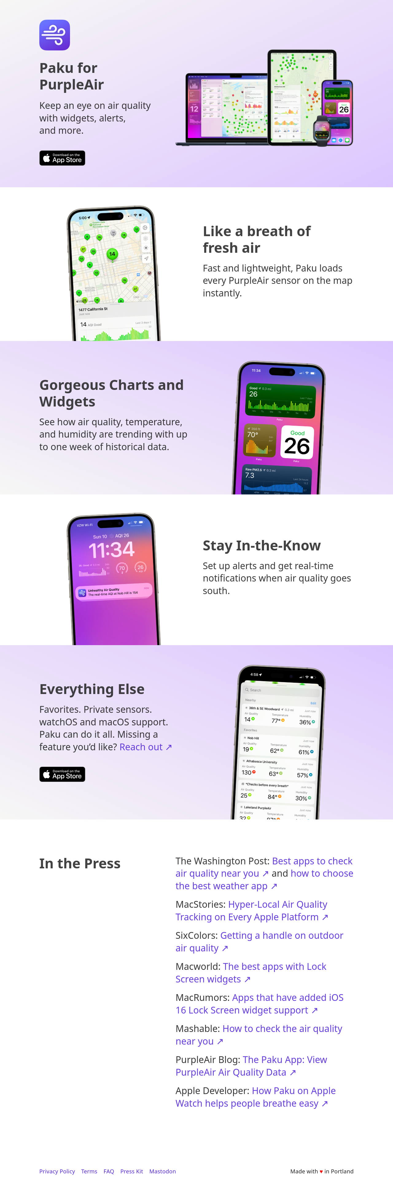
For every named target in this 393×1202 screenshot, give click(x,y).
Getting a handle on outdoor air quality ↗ (260, 941)
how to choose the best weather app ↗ (264, 879)
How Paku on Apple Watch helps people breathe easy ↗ (256, 1096)
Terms (89, 1171)
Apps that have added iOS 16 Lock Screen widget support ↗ (260, 1003)
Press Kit (131, 1171)
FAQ (108, 1171)
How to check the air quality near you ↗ (259, 1034)
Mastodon (162, 1171)
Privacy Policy (57, 1171)
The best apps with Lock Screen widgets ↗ (251, 972)
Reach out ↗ (146, 746)
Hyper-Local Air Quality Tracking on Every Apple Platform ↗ (252, 910)
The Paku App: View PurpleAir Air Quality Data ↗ (251, 1065)
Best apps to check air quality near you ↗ (264, 867)
